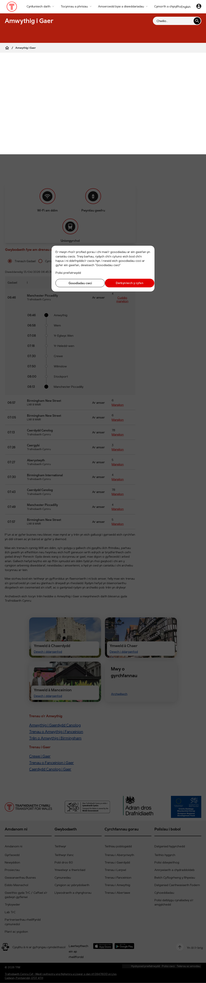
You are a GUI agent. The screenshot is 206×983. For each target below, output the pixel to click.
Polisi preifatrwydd (68, 272)
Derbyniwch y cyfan (128, 283)
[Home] (7, 47)
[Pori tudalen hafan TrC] (12, 7)
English (186, 6)
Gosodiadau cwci (78, 283)
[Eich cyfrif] (198, 7)
